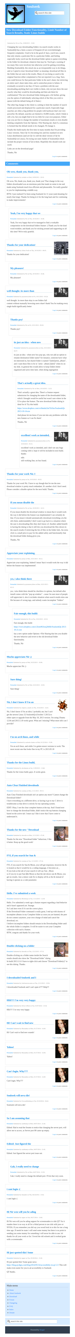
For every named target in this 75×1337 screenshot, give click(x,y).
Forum (11, 1300)
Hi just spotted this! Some (20, 1252)
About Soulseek (15, 1293)
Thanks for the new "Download (23, 829)
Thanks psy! (16, 319)
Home (11, 1290)
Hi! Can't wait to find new (20, 1023)
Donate (12, 1313)
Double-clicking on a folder (20, 946)
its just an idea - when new (27, 342)
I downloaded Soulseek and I (21, 977)
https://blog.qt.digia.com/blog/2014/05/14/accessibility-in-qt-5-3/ (33, 1265)
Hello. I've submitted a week (21, 893)
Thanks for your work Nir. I (21, 474)
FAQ (11, 1306)
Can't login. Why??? (17, 1071)
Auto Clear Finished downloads (23, 785)
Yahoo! (10, 1047)
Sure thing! (16, 679)
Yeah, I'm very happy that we (25, 213)
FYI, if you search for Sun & (21, 855)
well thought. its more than (20, 291)
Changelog (13, 1303)
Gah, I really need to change (24, 1166)
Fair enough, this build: (26, 613)
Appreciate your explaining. (21, 553)
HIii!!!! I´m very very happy (21, 1000)
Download (13, 1297)
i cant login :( (13, 1189)
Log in (54, 156)
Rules (11, 1310)
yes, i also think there (21, 579)
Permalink (10, 177)
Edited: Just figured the (19, 1143)
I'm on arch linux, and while (24, 737)
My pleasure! (17, 268)
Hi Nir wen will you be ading (21, 1212)
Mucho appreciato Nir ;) (19, 656)
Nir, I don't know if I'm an (20, 702)
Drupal (41, 1330)
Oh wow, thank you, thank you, (23, 171)
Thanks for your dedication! (21, 245)
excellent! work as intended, (35, 435)
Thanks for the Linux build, (21, 762)
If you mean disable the (22, 502)
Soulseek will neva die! (18, 1095)
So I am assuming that (18, 1118)
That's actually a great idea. (31, 383)
